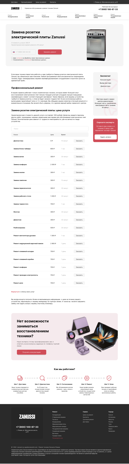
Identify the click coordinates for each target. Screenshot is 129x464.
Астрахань (112, 417)
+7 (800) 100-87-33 (106, 9)
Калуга (111, 415)
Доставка (14, 2)
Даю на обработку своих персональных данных (30, 58)
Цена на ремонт (88, 415)
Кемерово (112, 431)
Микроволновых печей (80, 16)
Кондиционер (56, 422)
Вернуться (15, 292)
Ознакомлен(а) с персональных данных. (28, 60)
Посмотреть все (57, 438)
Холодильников (13, 16)
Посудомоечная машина (60, 429)
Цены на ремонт (41, 2)
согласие (19, 58)
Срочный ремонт (26, 2)
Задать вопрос (105, 137)
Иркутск (111, 420)
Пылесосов (45, 16)
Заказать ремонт (50, 52)
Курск (110, 429)
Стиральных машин (30, 16)
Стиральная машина (58, 417)
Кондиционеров (62, 16)
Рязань (111, 422)
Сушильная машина (58, 431)
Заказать (79, 141)
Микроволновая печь (59, 424)
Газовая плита (56, 436)
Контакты (53, 2)
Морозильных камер (98, 16)
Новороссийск (113, 427)
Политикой (27, 60)
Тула (110, 424)
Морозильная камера (59, 427)
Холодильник (56, 415)
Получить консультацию (32, 352)
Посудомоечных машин (116, 16)
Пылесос (55, 420)
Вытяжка (55, 434)
